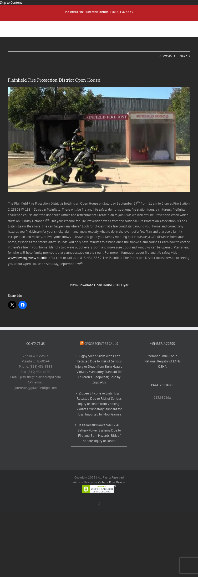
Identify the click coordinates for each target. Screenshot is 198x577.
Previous (169, 56)
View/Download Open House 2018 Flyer (99, 285)
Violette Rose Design (111, 482)
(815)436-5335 (122, 12)
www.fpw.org (17, 258)
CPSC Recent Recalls (101, 343)
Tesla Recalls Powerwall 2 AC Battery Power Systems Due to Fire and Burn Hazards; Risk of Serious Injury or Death (99, 433)
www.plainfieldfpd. (42, 258)
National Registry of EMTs (162, 361)
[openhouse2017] (99, 139)
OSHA (162, 366)
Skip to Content (11, 2)
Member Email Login (162, 356)
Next (183, 56)
